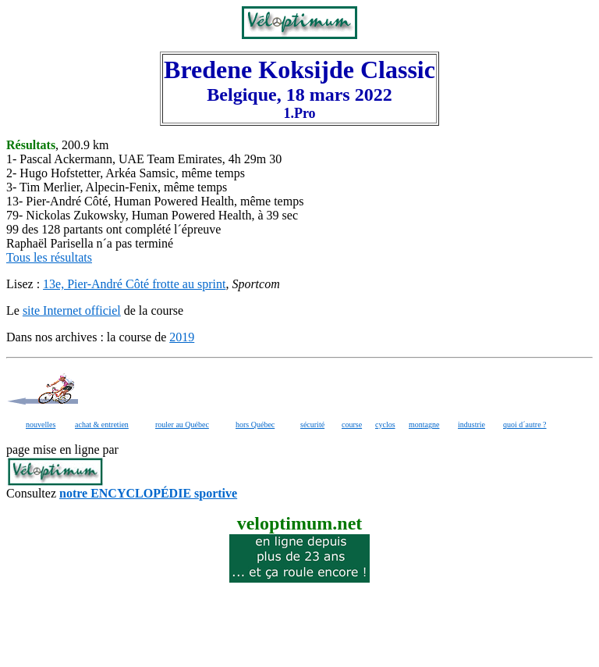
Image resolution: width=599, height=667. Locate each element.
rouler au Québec (182, 424)
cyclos (385, 424)
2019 (181, 337)
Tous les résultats (49, 257)
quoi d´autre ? (525, 424)
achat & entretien (102, 424)
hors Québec (255, 424)
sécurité (312, 424)
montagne (424, 424)
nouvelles (40, 424)
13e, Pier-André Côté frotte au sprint (134, 284)
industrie (471, 424)
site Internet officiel (72, 310)
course (352, 424)
